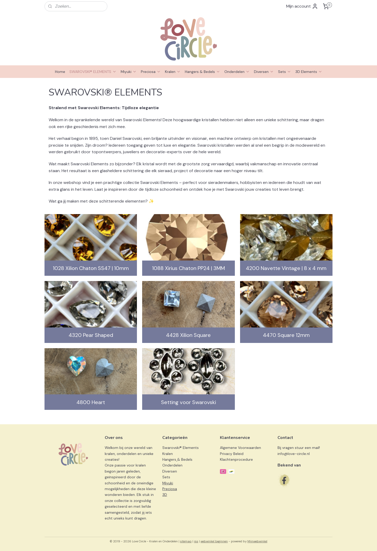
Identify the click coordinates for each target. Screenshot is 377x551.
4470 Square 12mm (286, 335)
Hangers (169, 459)
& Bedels (184, 459)
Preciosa (151, 71)
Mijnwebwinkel (257, 541)
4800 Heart (90, 402)
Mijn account (302, 6)
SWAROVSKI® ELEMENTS (93, 71)
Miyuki (129, 71)
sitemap (186, 541)
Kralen (173, 71)
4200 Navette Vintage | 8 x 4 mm (286, 268)
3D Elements (308, 71)
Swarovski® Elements (180, 447)
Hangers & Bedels (202, 71)
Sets (284, 71)
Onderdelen (237, 71)
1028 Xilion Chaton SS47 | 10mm (91, 268)
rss (196, 541)
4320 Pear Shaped (91, 335)
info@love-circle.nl (294, 453)
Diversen (264, 71)
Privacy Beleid (231, 453)
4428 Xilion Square (188, 335)
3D (164, 494)
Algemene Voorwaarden (240, 447)
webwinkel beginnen (214, 541)
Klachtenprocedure (236, 459)
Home (60, 71)
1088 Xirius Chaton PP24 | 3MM (188, 268)
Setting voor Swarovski (188, 402)
